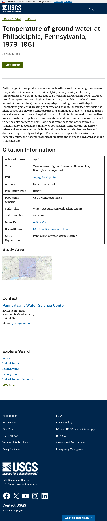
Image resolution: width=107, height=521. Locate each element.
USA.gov (61, 436)
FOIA (59, 416)
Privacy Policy (64, 422)
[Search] (92, 9)
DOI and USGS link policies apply (75, 429)
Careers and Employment (71, 442)
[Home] (11, 11)
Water (6, 358)
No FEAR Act (10, 436)
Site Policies (9, 422)
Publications (11, 18)
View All (8, 385)
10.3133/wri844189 (44, 177)
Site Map (7, 429)
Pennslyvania (10, 368)
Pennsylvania (10, 374)
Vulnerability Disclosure (16, 442)
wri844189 (39, 222)
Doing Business (11, 449)
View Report (13, 64)
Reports (30, 18)
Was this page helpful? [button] (78, 517)
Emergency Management (70, 449)
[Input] (75, 9)
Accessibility (9, 416)
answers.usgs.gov (12, 510)
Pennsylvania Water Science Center (33, 305)
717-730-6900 (21, 323)
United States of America (17, 379)
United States (10, 363)
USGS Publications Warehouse (51, 229)
